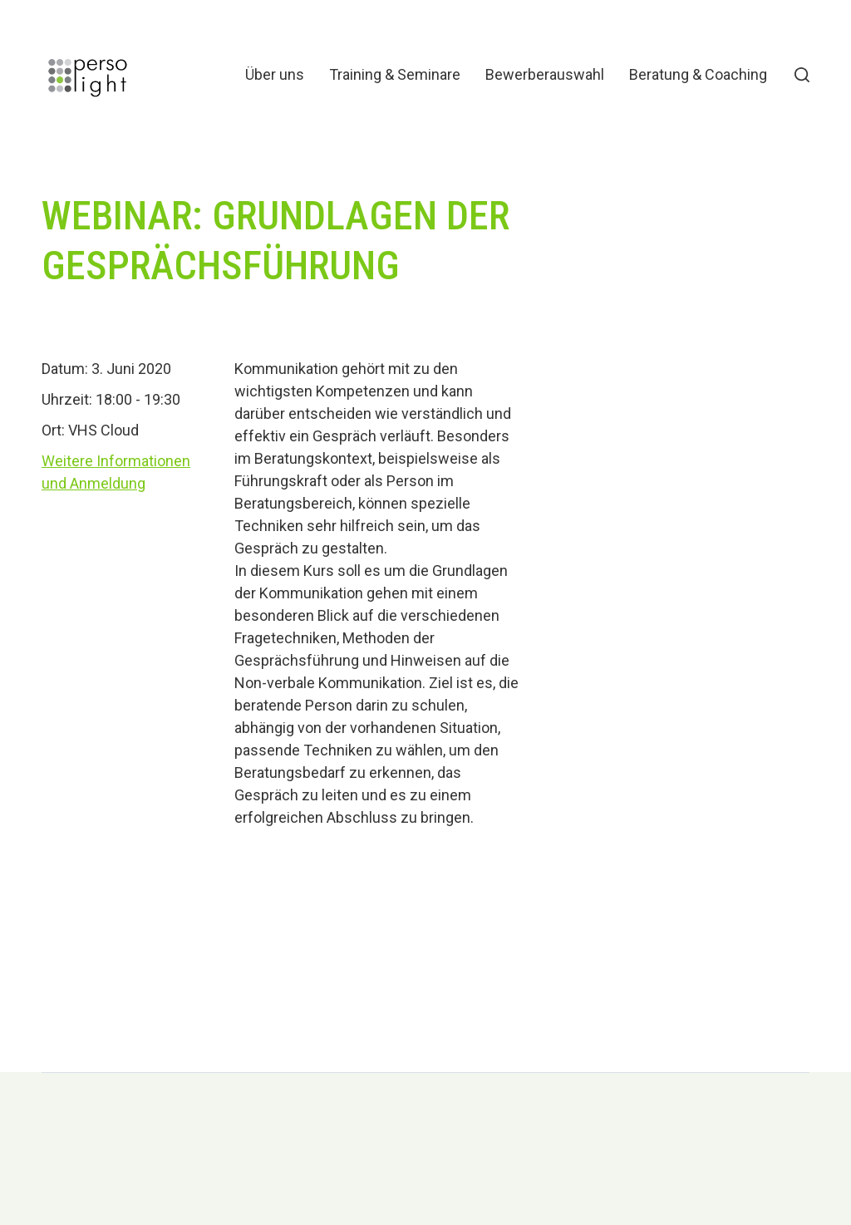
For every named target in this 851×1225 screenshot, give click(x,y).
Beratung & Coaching (698, 74)
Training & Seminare (394, 74)
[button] (802, 74)
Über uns (274, 74)
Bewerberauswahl (544, 74)
